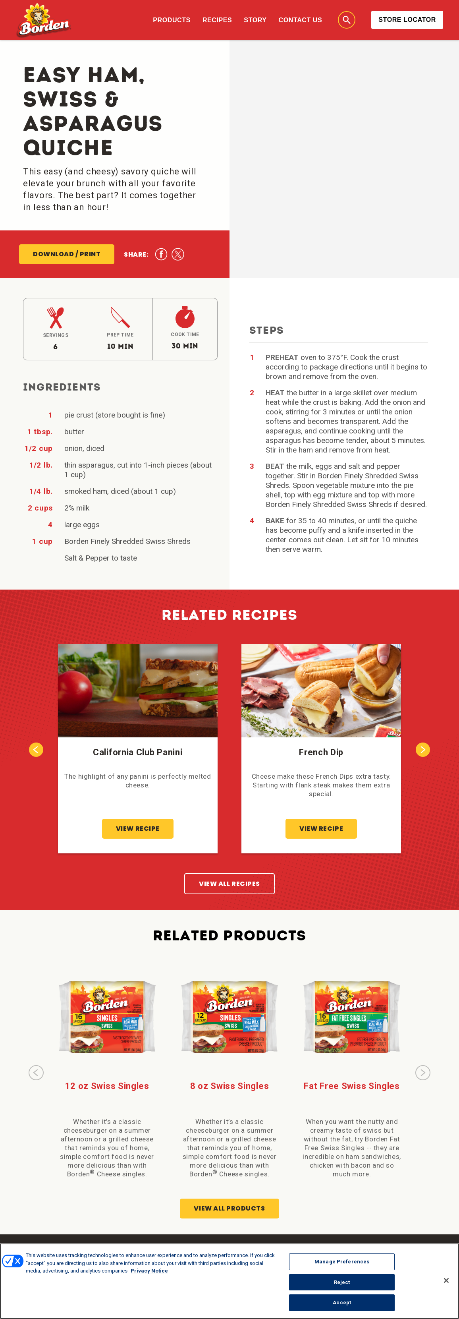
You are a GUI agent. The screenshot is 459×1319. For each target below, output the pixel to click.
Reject (342, 1285)
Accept (342, 1306)
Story (255, 20)
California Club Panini (137, 752)
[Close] (446, 1283)
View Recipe (138, 828)
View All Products (229, 1208)
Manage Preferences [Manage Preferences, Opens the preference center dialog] (341, 1265)
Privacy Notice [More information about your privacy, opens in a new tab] (149, 1274)
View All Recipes (229, 883)
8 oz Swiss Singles (229, 1086)
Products (172, 20)
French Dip (321, 752)
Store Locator (407, 19)
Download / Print (66, 254)
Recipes (217, 20)
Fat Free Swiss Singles (351, 1086)
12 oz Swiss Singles (107, 1086)
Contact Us (300, 20)
